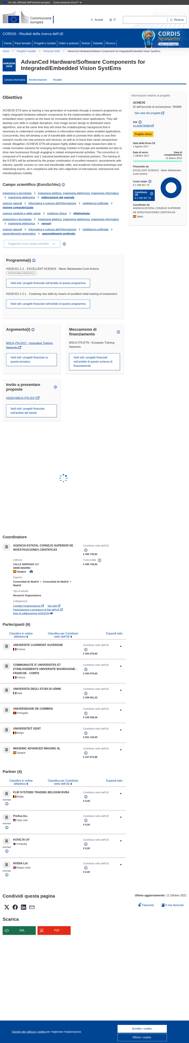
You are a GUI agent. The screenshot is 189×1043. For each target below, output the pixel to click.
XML (22, 930)
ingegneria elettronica (21, 197)
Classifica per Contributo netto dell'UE (63, 635)
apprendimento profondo (58, 233)
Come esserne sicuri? (67, 2)
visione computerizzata (18, 207)
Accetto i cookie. (142, 1028)
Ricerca (110, 43)
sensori (46, 223)
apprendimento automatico (19, 233)
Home (8, 43)
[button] (113, 20)
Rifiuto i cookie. (142, 1037)
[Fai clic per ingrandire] (120, 646)
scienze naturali (12, 203)
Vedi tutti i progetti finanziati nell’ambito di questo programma (48, 283)
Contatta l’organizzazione (28, 605)
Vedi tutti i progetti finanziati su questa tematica (29, 359)
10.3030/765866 (142, 125)
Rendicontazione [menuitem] (38, 79)
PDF (57, 930)
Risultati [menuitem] (57, 79)
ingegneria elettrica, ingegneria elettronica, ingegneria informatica (78, 193)
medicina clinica (57, 213)
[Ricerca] (176, 20)
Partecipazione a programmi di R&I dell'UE (38, 609)
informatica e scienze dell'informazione (52, 203)
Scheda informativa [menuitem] (14, 79)
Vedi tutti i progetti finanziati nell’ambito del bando (27, 410)
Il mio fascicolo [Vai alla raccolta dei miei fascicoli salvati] (173, 905)
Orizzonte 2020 (51, 51)
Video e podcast (68, 43)
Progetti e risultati (45, 43)
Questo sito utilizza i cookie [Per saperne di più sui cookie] (29, 1031)
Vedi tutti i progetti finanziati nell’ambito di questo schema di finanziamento (92, 361)
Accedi (96, 19)
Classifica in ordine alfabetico (21, 635)
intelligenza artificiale (95, 203)
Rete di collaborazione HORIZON (33, 613)
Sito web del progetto (150, 113)
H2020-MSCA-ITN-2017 (22, 398)
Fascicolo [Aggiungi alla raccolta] (146, 905)
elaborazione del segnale (57, 197)
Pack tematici (23, 43)
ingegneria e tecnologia (17, 193)
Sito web (54, 605)
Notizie (86, 43)
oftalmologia (81, 213)
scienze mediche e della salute (22, 213)
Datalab (98, 43)
